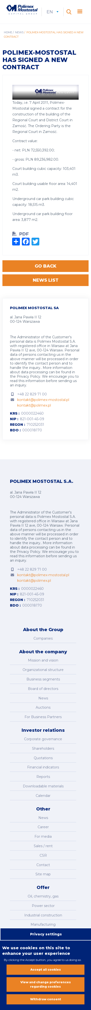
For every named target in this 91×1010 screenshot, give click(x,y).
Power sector (43, 906)
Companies (43, 638)
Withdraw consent (45, 1000)
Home (8, 32)
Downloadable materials (43, 786)
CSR (43, 855)
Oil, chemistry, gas (43, 896)
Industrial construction (43, 915)
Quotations (43, 758)
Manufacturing (43, 924)
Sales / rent (43, 846)
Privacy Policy (28, 376)
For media (43, 836)
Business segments (43, 679)
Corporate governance (43, 739)
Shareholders (43, 748)
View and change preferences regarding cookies (45, 986)
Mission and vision (43, 660)
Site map (43, 874)
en (52, 12)
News (19, 32)
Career (43, 827)
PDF (24, 234)
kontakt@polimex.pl (34, 405)
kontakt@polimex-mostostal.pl (43, 400)
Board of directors (43, 689)
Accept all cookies (45, 971)
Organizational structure (43, 670)
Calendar (43, 795)
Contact (43, 865)
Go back (45, 266)
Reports (43, 777)
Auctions (43, 707)
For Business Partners (43, 717)
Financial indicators (43, 767)
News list (45, 280)
